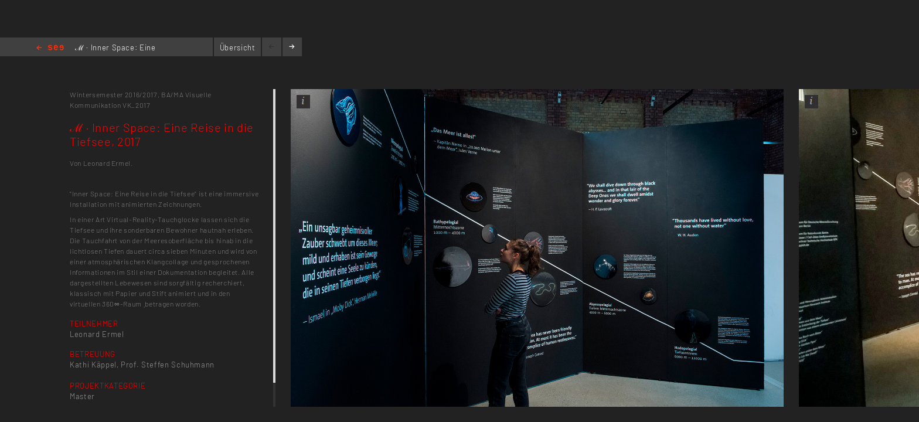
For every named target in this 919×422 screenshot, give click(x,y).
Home (50, 48)
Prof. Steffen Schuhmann (168, 364)
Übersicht (238, 47)
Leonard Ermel (97, 334)
